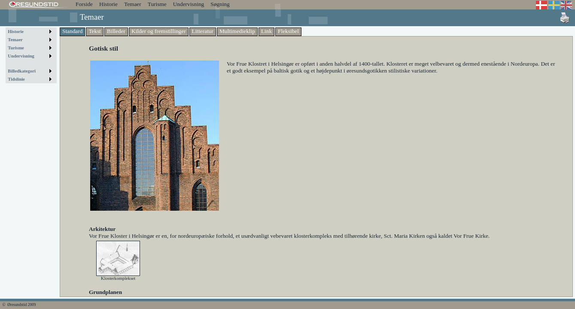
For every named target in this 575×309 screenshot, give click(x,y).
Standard (72, 31)
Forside (84, 4)
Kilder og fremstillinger (158, 31)
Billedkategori (22, 71)
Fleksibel (288, 31)
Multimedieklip (237, 31)
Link (266, 31)
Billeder (116, 31)
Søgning (219, 4)
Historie (108, 4)
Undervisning (188, 4)
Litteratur (202, 31)
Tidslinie (16, 79)
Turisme (157, 4)
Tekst (94, 31)
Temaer (132, 4)
